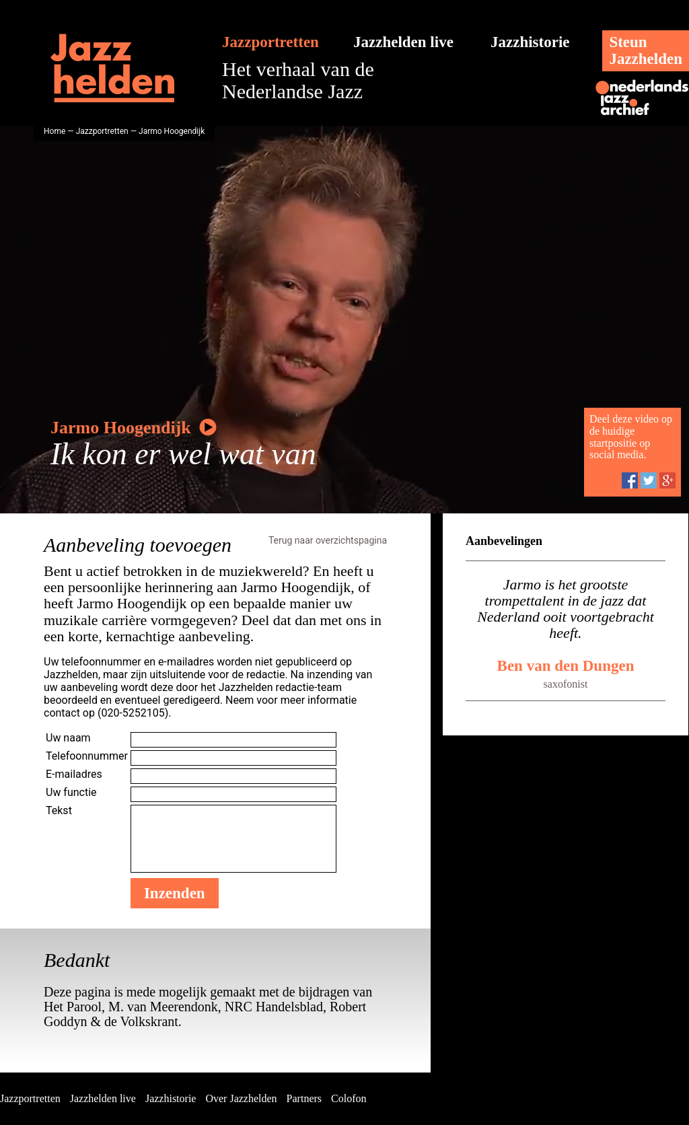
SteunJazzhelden (645, 50)
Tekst (59, 810)
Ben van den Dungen (565, 665)
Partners (304, 1098)
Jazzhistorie (530, 42)
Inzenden (174, 893)
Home (54, 131)
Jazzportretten (270, 42)
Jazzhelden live (403, 42)
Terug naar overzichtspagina (327, 540)
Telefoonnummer (87, 756)
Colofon (348, 1098)
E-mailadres (74, 774)
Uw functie (71, 792)
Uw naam (68, 737)
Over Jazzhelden (241, 1098)
